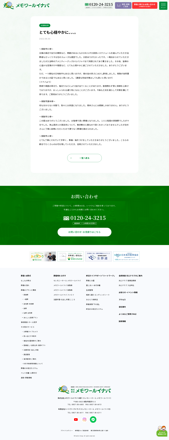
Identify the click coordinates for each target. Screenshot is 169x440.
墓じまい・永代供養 (93, 285)
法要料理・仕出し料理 (31, 350)
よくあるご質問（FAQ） (128, 314)
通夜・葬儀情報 (26, 378)
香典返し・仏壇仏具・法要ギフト (35, 345)
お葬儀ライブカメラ (31, 332)
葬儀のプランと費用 (28, 290)
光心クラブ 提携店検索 (127, 281)
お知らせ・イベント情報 (128, 292)
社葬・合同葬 (28, 313)
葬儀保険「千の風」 (93, 304)
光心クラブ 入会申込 (126, 285)
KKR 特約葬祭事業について (33, 364)
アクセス (122, 300)
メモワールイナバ (63, 285)
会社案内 (122, 307)
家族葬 (26, 295)
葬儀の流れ (25, 285)
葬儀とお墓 (90, 281)
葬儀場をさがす (60, 276)
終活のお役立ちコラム (94, 309)
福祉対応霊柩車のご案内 (32, 341)
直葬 (25, 308)
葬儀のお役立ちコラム (29, 368)
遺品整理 (27, 354)
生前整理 (89, 290)
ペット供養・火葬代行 (29, 373)
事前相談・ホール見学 (29, 322)
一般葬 (26, 299)
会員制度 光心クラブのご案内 (130, 276)
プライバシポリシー (67, 430)
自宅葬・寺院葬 (29, 304)
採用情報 (122, 321)
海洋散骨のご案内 (30, 359)
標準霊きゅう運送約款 (81, 430)
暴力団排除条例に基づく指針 (99, 430)
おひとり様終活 (92, 300)
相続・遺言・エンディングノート (98, 295)
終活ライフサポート (100, 276)
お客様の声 (45, 25)
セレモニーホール (67, 281)
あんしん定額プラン (31, 318)
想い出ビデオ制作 (30, 336)
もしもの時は (26, 281)
